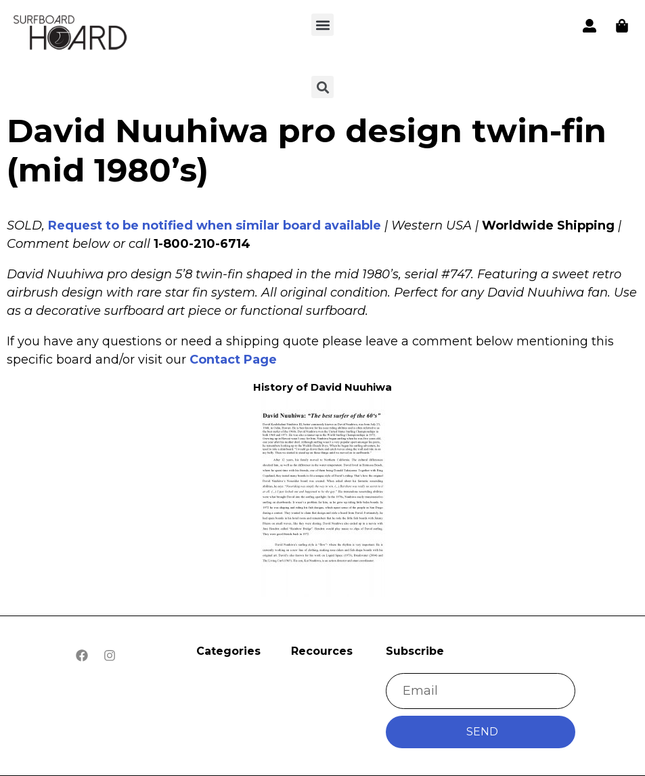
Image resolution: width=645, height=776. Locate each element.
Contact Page (233, 359)
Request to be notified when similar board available (214, 225)
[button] (322, 25)
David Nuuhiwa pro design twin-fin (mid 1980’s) (306, 150)
